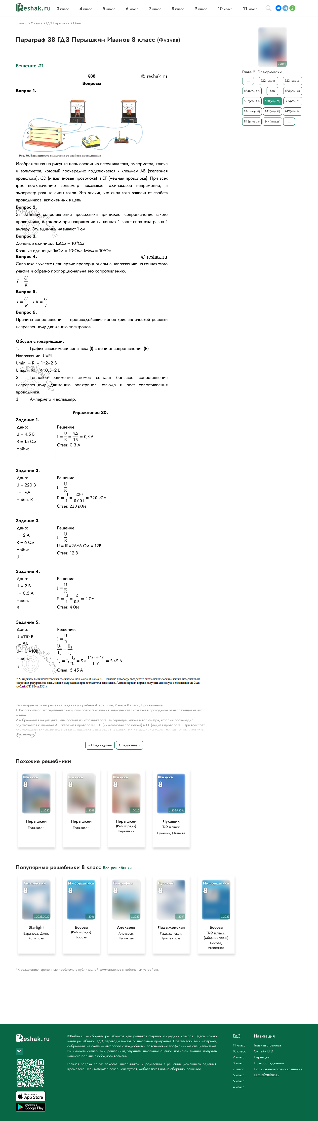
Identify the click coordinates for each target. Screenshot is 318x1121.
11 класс (239, 1045)
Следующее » (129, 745)
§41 (272, 111)
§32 (268, 80)
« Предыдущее (100, 745)
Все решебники (117, 867)
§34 (252, 90)
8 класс (238, 1063)
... (248, 80)
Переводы (262, 1057)
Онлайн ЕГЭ (263, 1051)
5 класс (238, 1081)
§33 (292, 80)
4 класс (238, 1086)
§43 (252, 121)
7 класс (238, 1069)
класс (63, 8)
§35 (272, 90)
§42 (292, 111)
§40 (252, 111)
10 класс (239, 1051)
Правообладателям (269, 1063)
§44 (272, 121)
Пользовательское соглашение (278, 1069)
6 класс (238, 1075)
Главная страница (267, 1045)
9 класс (238, 1057)
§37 (252, 101)
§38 (272, 101)
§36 (292, 90)
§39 (292, 101)
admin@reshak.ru (266, 1074)
